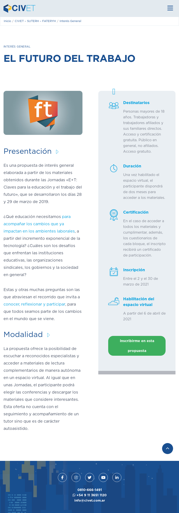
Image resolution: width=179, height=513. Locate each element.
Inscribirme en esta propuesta (137, 346)
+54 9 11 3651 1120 (90, 495)
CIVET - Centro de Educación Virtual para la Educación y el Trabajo (19, 8)
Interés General (17, 46)
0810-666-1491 (89, 490)
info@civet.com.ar (89, 500)
